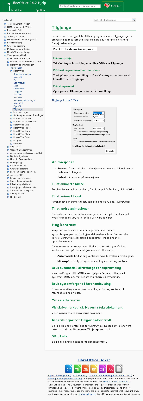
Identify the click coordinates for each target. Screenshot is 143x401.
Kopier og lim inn (18, 165)
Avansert (17, 97)
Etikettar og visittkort (20, 184)
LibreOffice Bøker (94, 359)
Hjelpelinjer (15, 196)
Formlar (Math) (14, 42)
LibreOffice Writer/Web (24, 121)
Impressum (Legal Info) (59, 375)
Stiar (15, 85)
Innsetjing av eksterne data (23, 187)
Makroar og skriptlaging (18, 49)
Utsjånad (17, 94)
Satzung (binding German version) (64, 378)
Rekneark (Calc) (14, 30)
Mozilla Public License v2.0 (116, 381)
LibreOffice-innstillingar (22, 64)
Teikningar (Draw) (16, 36)
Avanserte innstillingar (24, 100)
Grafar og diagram (16, 45)
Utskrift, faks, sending (21, 159)
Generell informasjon (20, 58)
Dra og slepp (16, 162)
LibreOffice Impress (23, 127)
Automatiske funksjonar (21, 190)
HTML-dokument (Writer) (19, 27)
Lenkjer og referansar (20, 177)
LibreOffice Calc (21, 124)
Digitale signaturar (19, 156)
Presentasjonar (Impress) (19, 33)
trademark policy (87, 393)
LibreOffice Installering (18, 52)
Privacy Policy (80, 375)
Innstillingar (16, 67)
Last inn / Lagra (20, 112)
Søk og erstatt (17, 193)
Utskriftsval (19, 82)
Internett (17, 143)
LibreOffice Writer (22, 118)
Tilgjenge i (65, 100)
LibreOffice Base (21, 137)
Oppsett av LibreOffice (21, 149)
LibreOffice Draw (21, 131)
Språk (38, 10)
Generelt (17, 76)
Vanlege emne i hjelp (17, 55)
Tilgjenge (17, 109)
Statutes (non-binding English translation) (110, 375)
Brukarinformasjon (22, 74)
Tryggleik (17, 91)
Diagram (17, 140)
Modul (15, 10)
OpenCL (17, 106)
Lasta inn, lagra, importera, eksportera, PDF (21, 173)
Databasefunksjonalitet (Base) (21, 39)
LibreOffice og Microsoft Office (25, 61)
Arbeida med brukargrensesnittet (26, 152)
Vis (14, 79)
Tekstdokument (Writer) (18, 23)
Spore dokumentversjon (21, 181)
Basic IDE (18, 103)
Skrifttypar (18, 88)
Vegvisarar (15, 146)
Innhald (6, 20)
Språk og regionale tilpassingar (28, 115)
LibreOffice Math (21, 134)
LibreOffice (18, 70)
